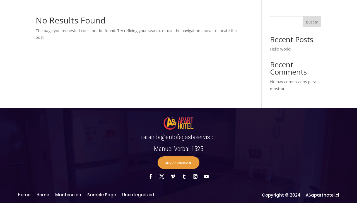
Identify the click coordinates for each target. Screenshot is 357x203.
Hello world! (280, 49)
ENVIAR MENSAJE (178, 162)
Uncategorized (138, 195)
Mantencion (68, 195)
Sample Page (101, 195)
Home (24, 195)
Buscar (312, 22)
